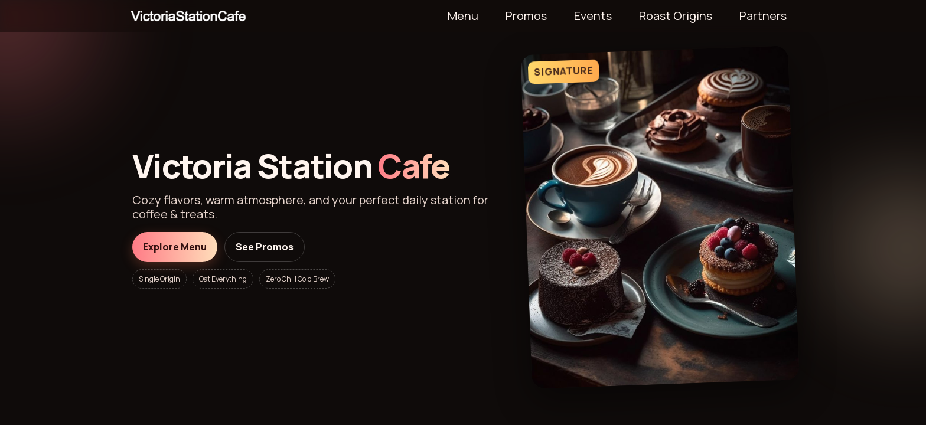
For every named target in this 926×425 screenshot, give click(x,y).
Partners (763, 16)
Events (593, 16)
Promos (526, 16)
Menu (463, 16)
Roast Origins (675, 16)
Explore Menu (175, 246)
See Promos (265, 246)
